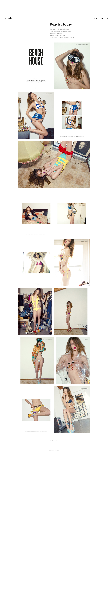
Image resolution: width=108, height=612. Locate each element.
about (102, 18)
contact (95, 18)
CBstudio (9, 18)
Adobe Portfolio (56, 450)
